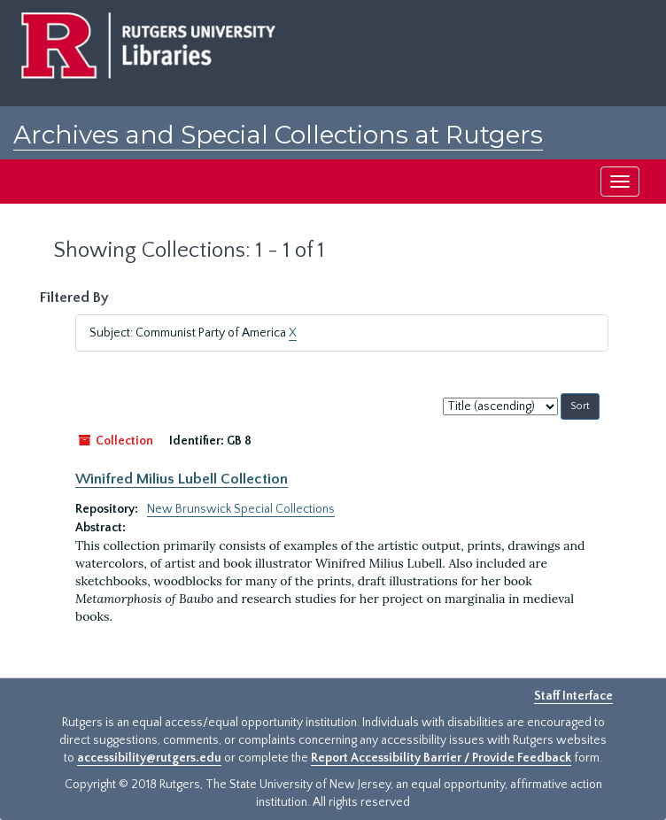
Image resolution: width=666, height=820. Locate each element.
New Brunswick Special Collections (241, 509)
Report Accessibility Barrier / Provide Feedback (441, 758)
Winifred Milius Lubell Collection (181, 479)
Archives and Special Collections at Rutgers (278, 135)
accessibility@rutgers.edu (149, 758)
